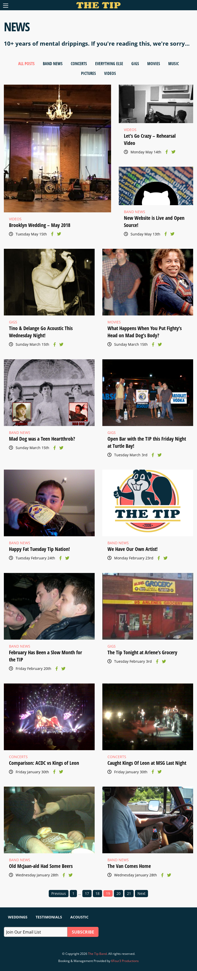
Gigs (135, 63)
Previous (58, 893)
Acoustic (79, 917)
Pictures (88, 73)
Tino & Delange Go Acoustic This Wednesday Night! (41, 332)
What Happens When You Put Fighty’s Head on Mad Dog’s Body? (144, 332)
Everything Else (109, 63)
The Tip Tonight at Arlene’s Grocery (142, 652)
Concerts (79, 63)
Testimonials (49, 917)
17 (87, 893)
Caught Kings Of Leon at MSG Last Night (146, 762)
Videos (110, 73)
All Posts (26, 63)
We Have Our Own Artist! (132, 549)
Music (173, 63)
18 (97, 893)
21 (129, 893)
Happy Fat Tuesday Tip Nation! (39, 549)
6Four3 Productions (125, 961)
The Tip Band (97, 954)
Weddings (17, 917)
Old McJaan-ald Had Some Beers (41, 866)
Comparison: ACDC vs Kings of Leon (44, 762)
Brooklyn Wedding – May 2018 (39, 225)
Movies (153, 63)
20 (118, 893)
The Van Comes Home (129, 866)
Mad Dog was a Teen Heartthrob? (42, 438)
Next (141, 893)
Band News (53, 63)
